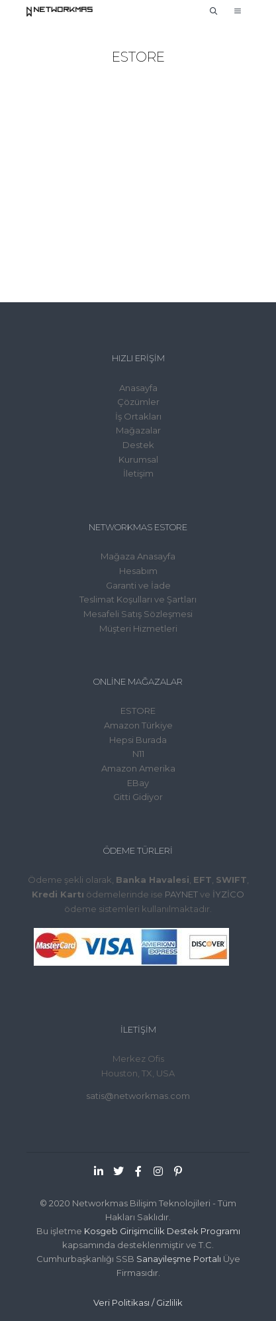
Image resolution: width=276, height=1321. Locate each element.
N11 (138, 753)
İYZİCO (228, 894)
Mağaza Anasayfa (138, 556)
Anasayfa (138, 387)
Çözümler (138, 401)
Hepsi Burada (138, 739)
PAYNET (181, 894)
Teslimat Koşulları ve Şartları (138, 599)
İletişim (138, 473)
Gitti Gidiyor (138, 796)
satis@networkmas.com (138, 1095)
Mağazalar (138, 430)
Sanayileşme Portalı (178, 1258)
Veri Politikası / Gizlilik (138, 1302)
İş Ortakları (138, 416)
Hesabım (138, 570)
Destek (138, 444)
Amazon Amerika (138, 768)
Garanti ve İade (138, 585)
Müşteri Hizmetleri (138, 628)
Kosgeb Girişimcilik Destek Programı (162, 1231)
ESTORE (138, 710)
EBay (138, 782)
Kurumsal (138, 459)
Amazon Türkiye (138, 725)
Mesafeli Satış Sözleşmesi (138, 613)
